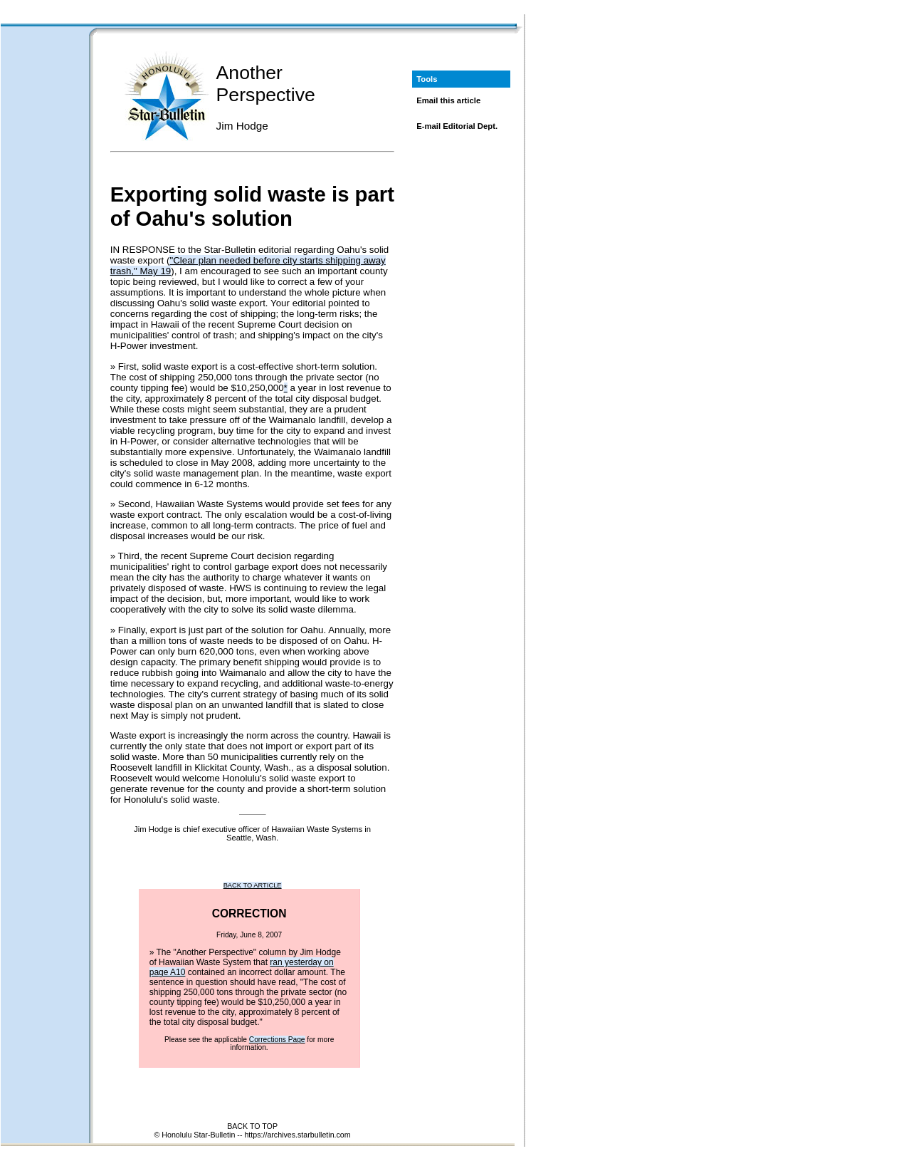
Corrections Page (277, 1039)
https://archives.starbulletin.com (297, 1134)
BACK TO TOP (252, 1126)
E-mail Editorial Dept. (456, 126)
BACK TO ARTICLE (252, 885)
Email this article (448, 100)
